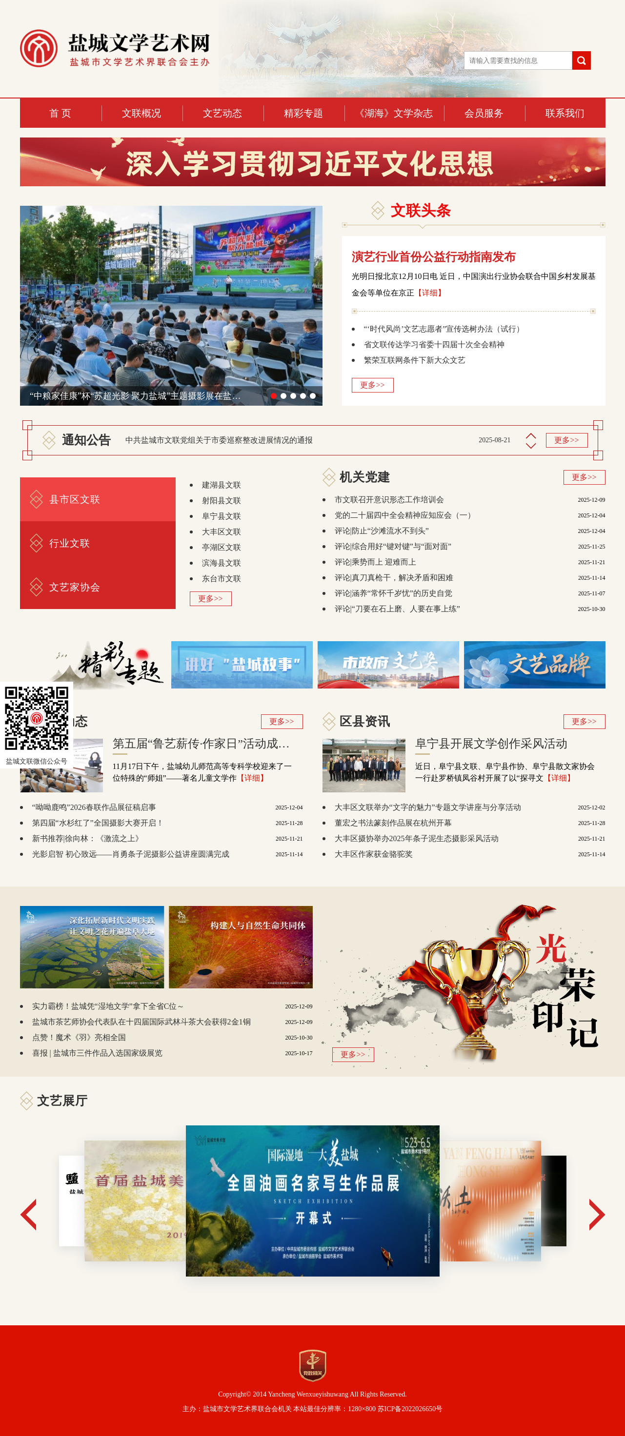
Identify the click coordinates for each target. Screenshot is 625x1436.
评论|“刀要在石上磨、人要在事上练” (397, 609)
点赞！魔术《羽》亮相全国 (79, 1037)
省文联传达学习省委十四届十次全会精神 (434, 344)
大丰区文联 (221, 532)
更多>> (372, 385)
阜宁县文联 (221, 516)
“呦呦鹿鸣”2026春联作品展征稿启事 (94, 807)
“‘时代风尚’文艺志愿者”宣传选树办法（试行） (444, 329)
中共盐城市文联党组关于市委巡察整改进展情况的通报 (219, 440)
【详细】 (429, 293)
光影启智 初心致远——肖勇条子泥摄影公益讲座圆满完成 (130, 854)
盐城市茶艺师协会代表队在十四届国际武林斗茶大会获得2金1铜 (141, 1022)
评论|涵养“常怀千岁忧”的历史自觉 (393, 593)
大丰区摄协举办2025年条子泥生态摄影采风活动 (417, 838)
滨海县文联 (221, 563)
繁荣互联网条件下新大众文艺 (414, 360)
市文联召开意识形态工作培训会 (389, 499)
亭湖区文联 (221, 547)
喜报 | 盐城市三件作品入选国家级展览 (97, 1053)
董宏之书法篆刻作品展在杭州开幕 (393, 823)
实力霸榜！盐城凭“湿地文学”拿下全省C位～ (108, 1006)
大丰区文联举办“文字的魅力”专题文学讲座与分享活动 (428, 807)
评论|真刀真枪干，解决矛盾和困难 (394, 577)
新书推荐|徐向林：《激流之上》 (87, 838)
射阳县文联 (221, 500)
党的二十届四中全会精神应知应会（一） (405, 515)
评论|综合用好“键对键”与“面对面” (393, 546)
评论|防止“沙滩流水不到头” (382, 531)
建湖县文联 (221, 485)
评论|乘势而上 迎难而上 (375, 562)
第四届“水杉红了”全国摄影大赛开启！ (98, 823)
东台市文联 (221, 578)
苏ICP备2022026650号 (410, 1409)
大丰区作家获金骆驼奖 (374, 854)
